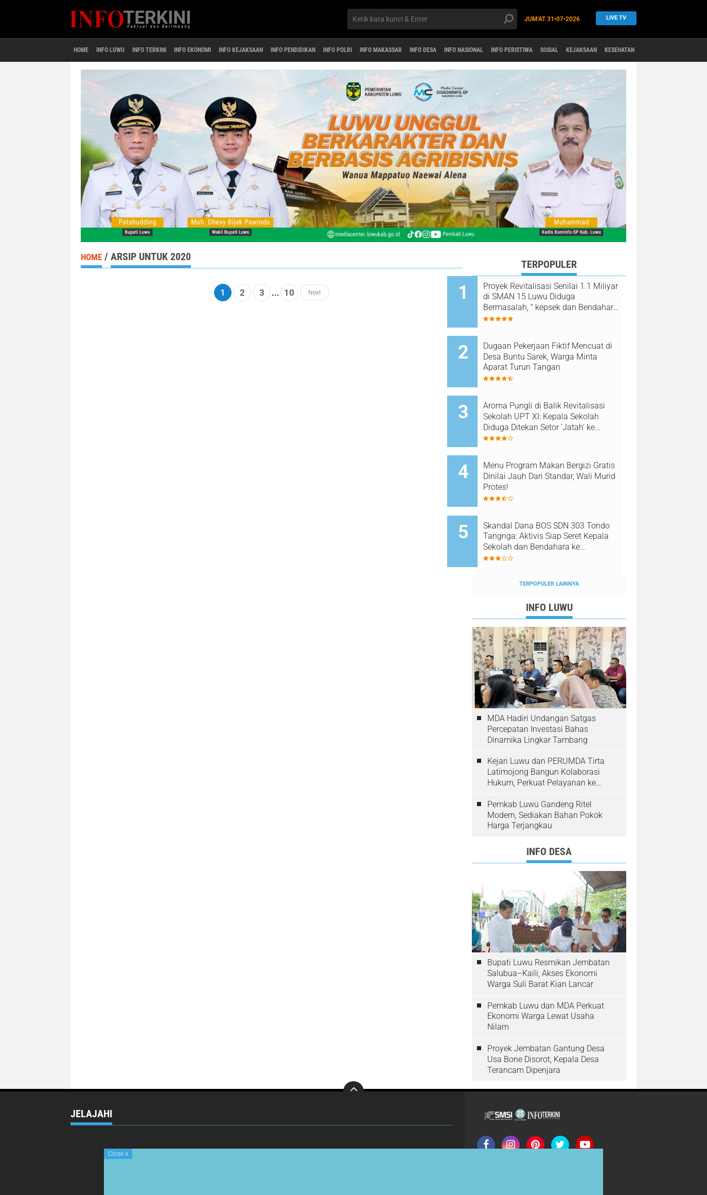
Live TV (613, 18)
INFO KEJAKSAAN (285, 50)
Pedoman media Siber (546, 1129)
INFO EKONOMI (225, 50)
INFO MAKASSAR (460, 50)
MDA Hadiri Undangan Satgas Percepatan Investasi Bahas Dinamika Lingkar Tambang (541, 690)
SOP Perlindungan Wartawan (526, 1143)
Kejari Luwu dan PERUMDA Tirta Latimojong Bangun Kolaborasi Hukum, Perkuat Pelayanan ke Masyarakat (546, 733)
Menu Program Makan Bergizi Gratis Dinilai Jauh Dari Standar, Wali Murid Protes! (562, 453)
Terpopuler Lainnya (549, 544)
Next (314, 292)
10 (289, 292)
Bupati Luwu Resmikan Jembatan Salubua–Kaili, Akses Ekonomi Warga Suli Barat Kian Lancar (548, 934)
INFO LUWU (122, 50)
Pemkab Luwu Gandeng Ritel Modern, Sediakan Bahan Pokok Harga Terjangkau (545, 776)
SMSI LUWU (374, 1127)
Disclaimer (604, 1129)
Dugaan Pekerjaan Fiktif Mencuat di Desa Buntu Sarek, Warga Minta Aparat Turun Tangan (562, 349)
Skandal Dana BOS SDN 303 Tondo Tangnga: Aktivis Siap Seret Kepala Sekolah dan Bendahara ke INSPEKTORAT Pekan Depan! (560, 505)
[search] (432, 19)
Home (85, 50)
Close (118, 1153)
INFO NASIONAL (564, 50)
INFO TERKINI (171, 50)
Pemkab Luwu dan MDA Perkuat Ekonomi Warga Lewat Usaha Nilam (545, 977)
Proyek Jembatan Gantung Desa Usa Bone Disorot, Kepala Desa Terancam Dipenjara (546, 1020)
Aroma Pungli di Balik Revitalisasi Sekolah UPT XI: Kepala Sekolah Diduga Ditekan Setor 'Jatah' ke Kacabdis (558, 401)
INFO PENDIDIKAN (350, 50)
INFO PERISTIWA (625, 50)
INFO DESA (513, 50)
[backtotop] (353, 1052)
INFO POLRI (406, 50)
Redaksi (492, 1129)
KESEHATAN (279, 1127)
